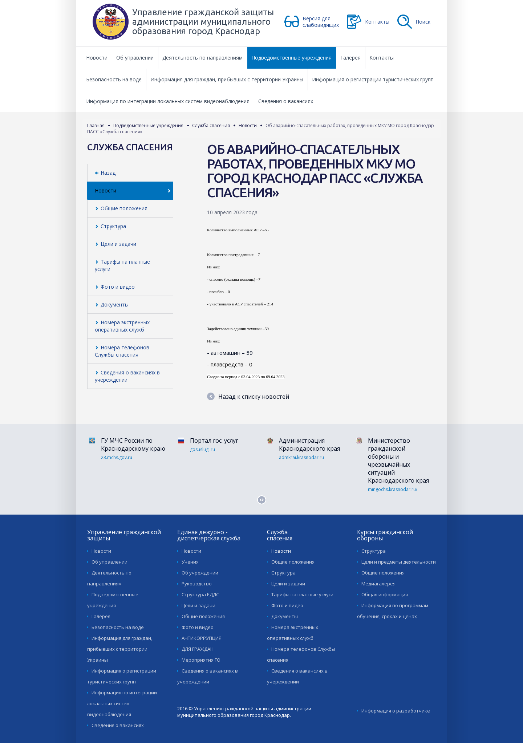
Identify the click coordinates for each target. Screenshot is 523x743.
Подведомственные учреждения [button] (291, 57)
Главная (96, 125)
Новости (248, 125)
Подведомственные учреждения (148, 125)
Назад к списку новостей (248, 397)
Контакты (377, 21)
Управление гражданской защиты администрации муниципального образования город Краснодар (203, 21)
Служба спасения (211, 125)
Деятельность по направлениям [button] (202, 57)
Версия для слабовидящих (321, 21)
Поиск (422, 21)
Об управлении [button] (135, 57)
